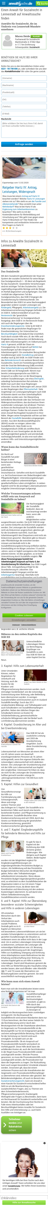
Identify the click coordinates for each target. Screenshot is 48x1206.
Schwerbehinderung (15, 368)
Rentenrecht (6, 315)
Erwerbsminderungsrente (13, 326)
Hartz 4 (4, 344)
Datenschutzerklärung (28, 625)
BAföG (35, 347)
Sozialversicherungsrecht (12, 1081)
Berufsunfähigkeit (9, 334)
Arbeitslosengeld (30, 307)
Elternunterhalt (30, 389)
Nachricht (6, 118)
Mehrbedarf (7, 206)
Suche (44, 3)
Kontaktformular (14, 1186)
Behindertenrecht (13, 360)
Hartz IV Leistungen (36, 199)
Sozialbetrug (27, 355)
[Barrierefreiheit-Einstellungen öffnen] (45, 605)
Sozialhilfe (17, 418)
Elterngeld (38, 378)
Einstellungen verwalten (24, 620)
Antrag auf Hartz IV (31, 196)
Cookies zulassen (24, 615)
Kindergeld (6, 307)
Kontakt (36, 36)
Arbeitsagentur (8, 575)
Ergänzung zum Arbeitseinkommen (18, 209)
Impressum (16, 625)
